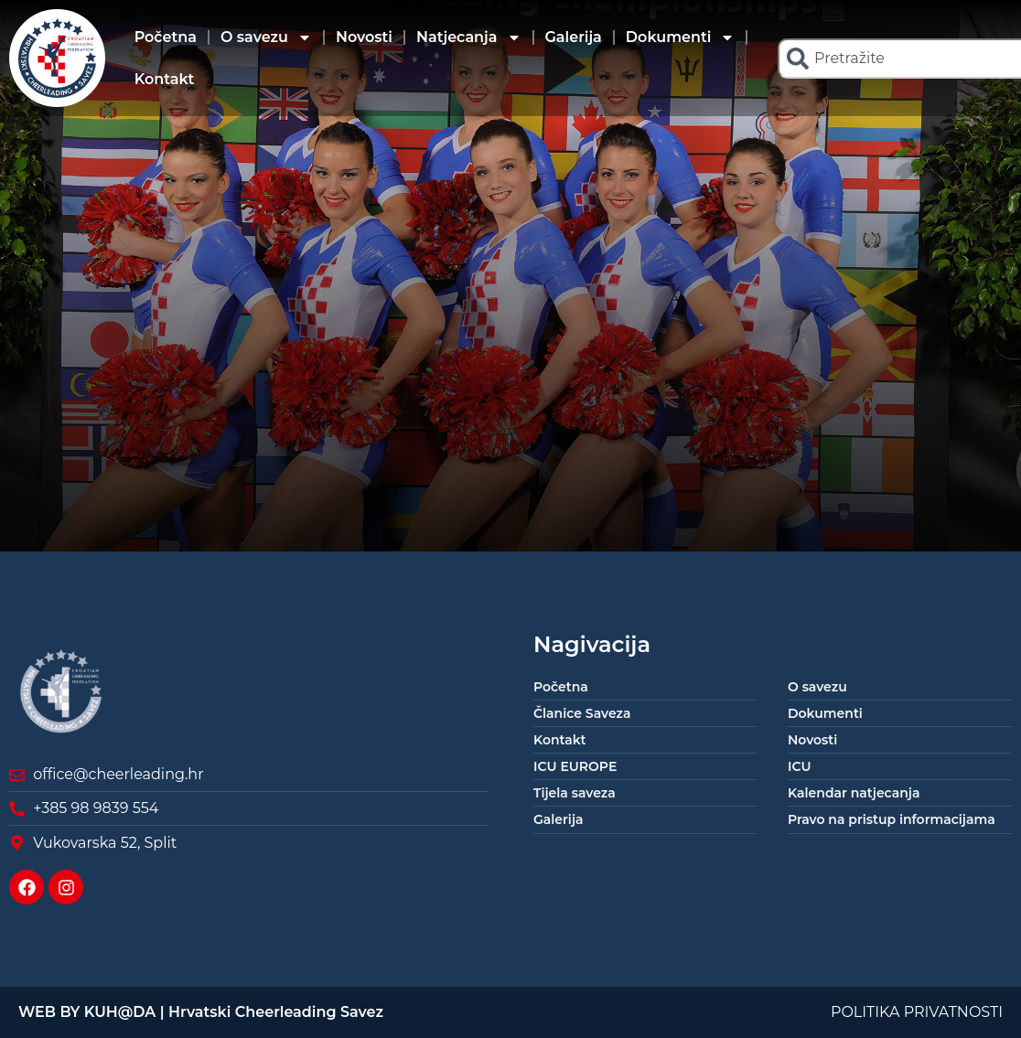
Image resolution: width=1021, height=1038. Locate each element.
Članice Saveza (581, 713)
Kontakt (164, 79)
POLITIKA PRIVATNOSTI (917, 1012)
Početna (165, 37)
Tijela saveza (574, 793)
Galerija (573, 37)
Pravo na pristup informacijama (891, 819)
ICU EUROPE (575, 766)
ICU (799, 766)
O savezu (266, 37)
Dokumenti (681, 37)
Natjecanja (468, 37)
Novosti (364, 37)
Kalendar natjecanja (853, 793)
